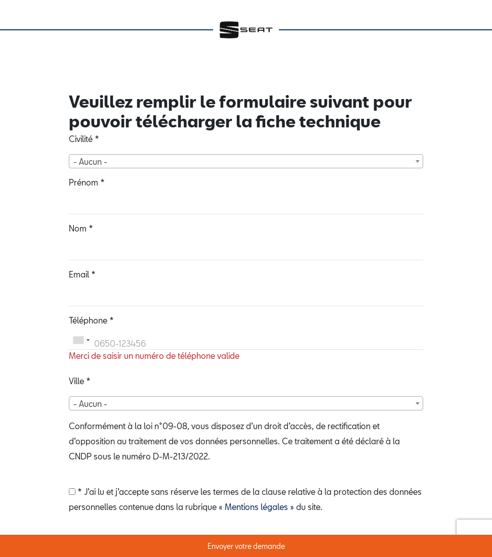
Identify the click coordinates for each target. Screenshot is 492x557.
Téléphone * (91, 320)
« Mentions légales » (256, 507)
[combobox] (246, 161)
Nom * (81, 228)
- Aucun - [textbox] (90, 161)
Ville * (80, 381)
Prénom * (87, 182)
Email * (82, 274)
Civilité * (84, 139)
